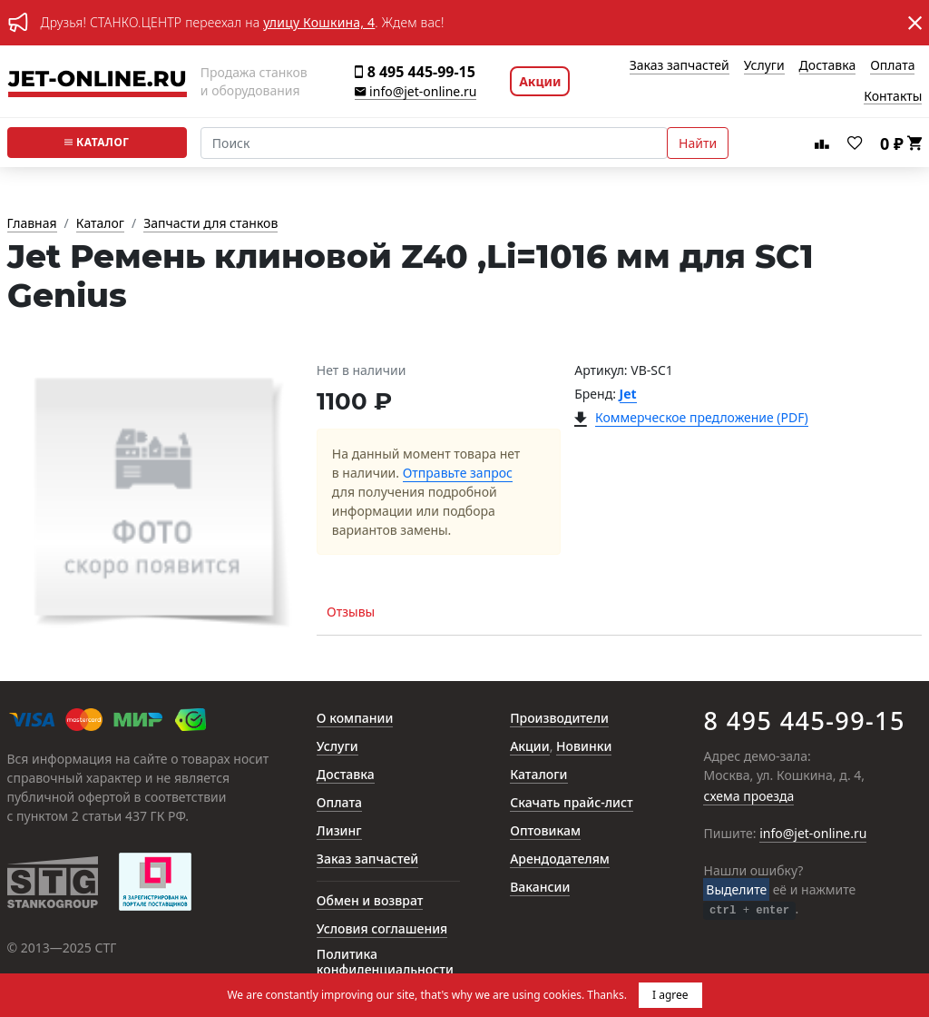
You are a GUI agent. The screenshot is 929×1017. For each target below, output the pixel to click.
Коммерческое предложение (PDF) (701, 418)
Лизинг (339, 831)
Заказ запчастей (679, 66)
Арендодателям (560, 859)
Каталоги (538, 775)
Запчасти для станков (210, 224)
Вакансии (540, 887)
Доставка (827, 66)
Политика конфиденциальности (385, 962)
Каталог (97, 142)
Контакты (893, 96)
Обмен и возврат (370, 901)
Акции (540, 81)
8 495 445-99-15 (414, 72)
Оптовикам (545, 831)
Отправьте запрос (458, 473)
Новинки (583, 747)
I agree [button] (670, 994)
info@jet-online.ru (415, 92)
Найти (698, 143)
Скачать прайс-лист (571, 803)
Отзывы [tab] (351, 611)
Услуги (764, 66)
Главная (32, 224)
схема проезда (748, 797)
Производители (559, 718)
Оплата (892, 66)
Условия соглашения (382, 929)
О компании (355, 718)
